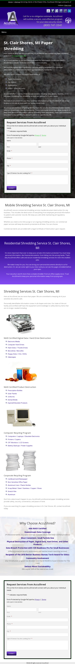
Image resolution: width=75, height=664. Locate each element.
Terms (43, 135)
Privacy (37, 135)
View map (67, 5)
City (9, 166)
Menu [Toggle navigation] (4, 32)
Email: (9, 151)
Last (39, 147)
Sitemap (17, 2)
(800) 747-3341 (53, 25)
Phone (9, 158)
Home (10, 2)
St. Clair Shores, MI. (19, 56)
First (8, 147)
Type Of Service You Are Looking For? (19, 173)
